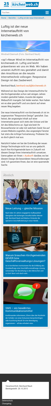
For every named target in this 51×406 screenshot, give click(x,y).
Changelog (6, 403)
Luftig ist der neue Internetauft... (32, 18)
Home (3, 18)
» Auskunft (28, 155)
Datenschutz (7, 400)
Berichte (12, 18)
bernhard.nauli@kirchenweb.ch (31, 85)
